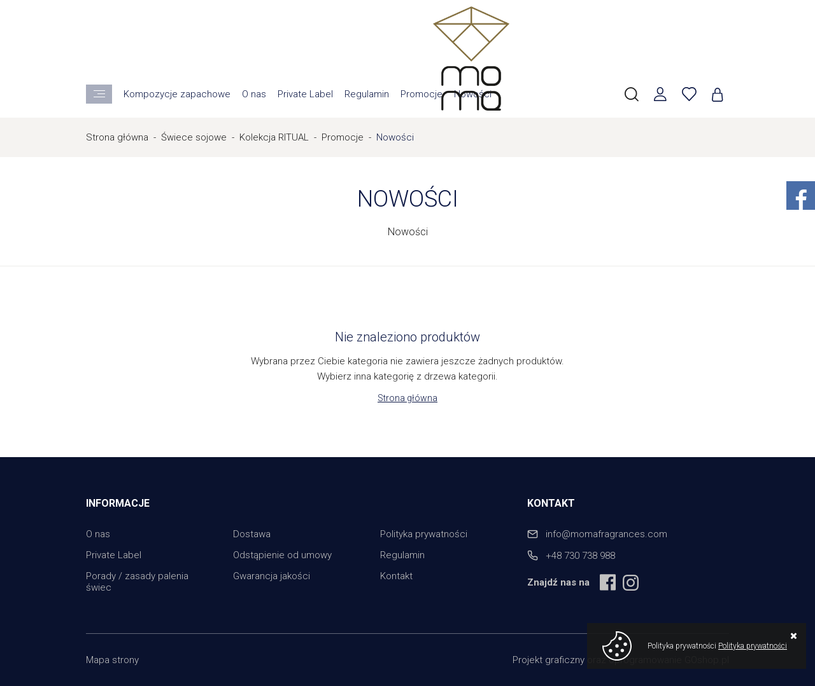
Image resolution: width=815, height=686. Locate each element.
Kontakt (396, 576)
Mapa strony (112, 660)
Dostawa (252, 534)
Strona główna (117, 137)
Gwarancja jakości (271, 576)
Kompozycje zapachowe (177, 94)
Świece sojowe (194, 137)
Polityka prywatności (423, 534)
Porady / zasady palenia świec (137, 581)
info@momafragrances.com (606, 534)
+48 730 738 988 (580, 555)
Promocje (421, 94)
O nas (254, 94)
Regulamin (366, 94)
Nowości (395, 137)
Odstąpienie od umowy (282, 555)
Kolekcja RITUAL (274, 137)
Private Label (305, 94)
